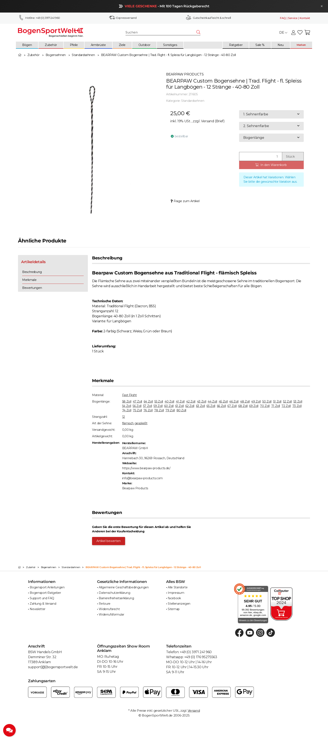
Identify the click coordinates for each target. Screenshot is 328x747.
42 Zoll (190, 401)
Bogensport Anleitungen (47, 587)
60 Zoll (169, 406)
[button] (293, 33)
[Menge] (260, 156)
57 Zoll (147, 406)
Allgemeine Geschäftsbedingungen (124, 587)
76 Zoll (148, 410)
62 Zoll (189, 406)
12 (123, 417)
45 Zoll (223, 401)
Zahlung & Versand (43, 604)
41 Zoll (180, 401)
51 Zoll (277, 401)
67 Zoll (232, 406)
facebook (174, 598)
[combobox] (271, 114)
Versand (208, 121)
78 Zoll (159, 410)
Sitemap (174, 609)
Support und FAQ (42, 598)
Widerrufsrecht (109, 609)
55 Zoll (158, 401)
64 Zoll (148, 401)
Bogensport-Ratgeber (45, 593)
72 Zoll (286, 406)
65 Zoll (210, 406)
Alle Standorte (177, 587)
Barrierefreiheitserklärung (116, 598)
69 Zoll (253, 406)
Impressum (176, 593)
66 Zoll (221, 406)
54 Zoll (126, 406)
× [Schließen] (320, 6)
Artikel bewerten (108, 541)
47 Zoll (137, 401)
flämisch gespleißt (134, 423)
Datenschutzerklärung (114, 593)
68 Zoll (243, 406)
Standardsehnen (192, 101)
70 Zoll (265, 406)
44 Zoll (212, 401)
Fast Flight (129, 395)
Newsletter (37, 609)
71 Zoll (275, 406)
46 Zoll (233, 401)
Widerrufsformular (111, 614)
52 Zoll (287, 401)
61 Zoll (179, 406)
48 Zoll (245, 401)
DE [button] (283, 32)
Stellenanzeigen (179, 604)
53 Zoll (297, 401)
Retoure (104, 604)
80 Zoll (181, 410)
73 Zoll (297, 406)
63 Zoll (200, 406)
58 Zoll (126, 401)
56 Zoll (137, 406)
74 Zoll (126, 410)
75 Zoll (137, 410)
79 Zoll (170, 410)
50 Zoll (267, 401)
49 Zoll (256, 401)
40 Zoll (169, 401)
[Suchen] (161, 32)
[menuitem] (27, 45)
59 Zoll (158, 406)
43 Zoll (201, 401)
